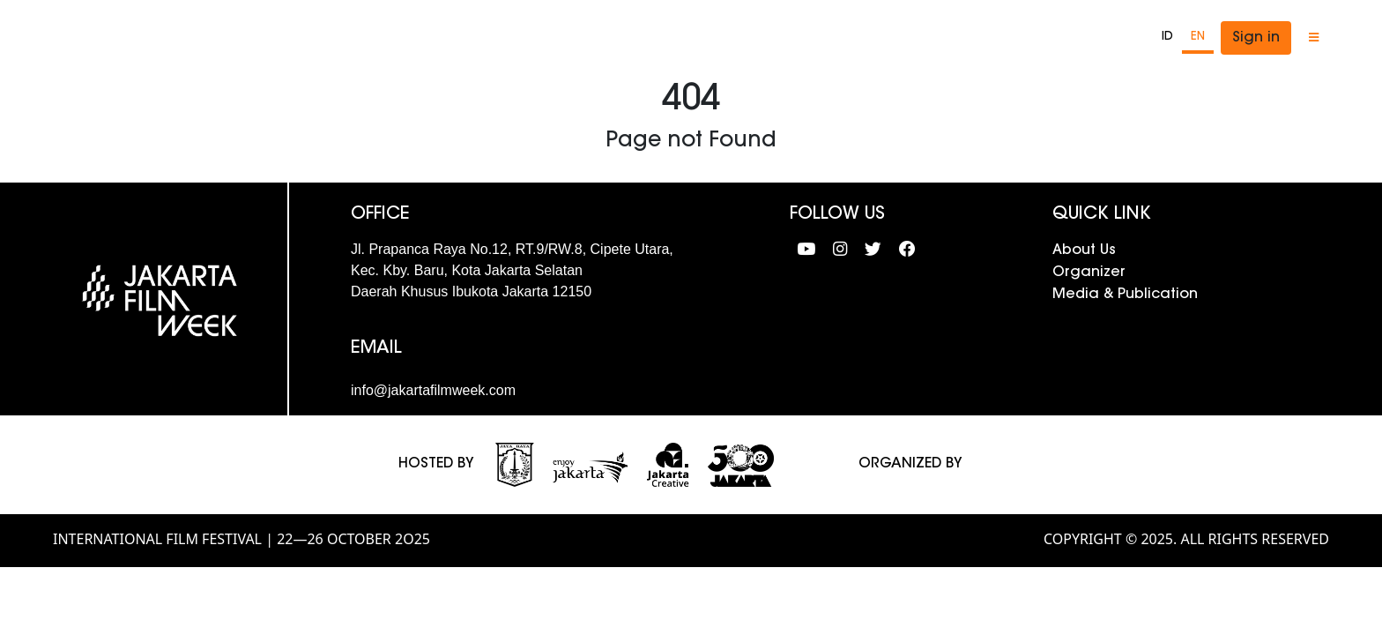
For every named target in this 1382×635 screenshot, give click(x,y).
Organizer (1089, 272)
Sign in (1256, 38)
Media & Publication (1125, 295)
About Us (1084, 250)
